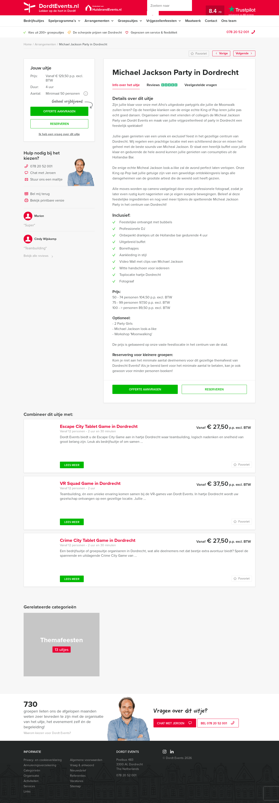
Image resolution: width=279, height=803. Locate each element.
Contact (211, 20)
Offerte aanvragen (59, 111)
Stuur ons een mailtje (43, 180)
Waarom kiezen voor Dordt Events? (47, 733)
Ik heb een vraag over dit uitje (59, 134)
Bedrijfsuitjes (34, 20)
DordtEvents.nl (59, 7)
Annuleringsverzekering (40, 765)
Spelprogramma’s (62, 20)
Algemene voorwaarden (86, 760)
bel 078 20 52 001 (218, 723)
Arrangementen (97, 20)
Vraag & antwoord (82, 765)
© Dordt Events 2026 (177, 758)
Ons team (228, 20)
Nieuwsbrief (78, 770)
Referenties (78, 775)
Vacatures (76, 781)
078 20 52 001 (238, 31)
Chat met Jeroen (40, 173)
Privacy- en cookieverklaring (43, 760)
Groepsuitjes (128, 20)
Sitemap (75, 786)
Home (28, 44)
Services (29, 786)
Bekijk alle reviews (39, 256)
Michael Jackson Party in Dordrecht (83, 44)
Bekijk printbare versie (44, 201)
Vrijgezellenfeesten (161, 20)
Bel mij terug (37, 194)
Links (27, 791)
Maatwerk (193, 20)
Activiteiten (31, 781)
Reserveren (59, 124)
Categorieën (32, 770)
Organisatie (31, 775)
